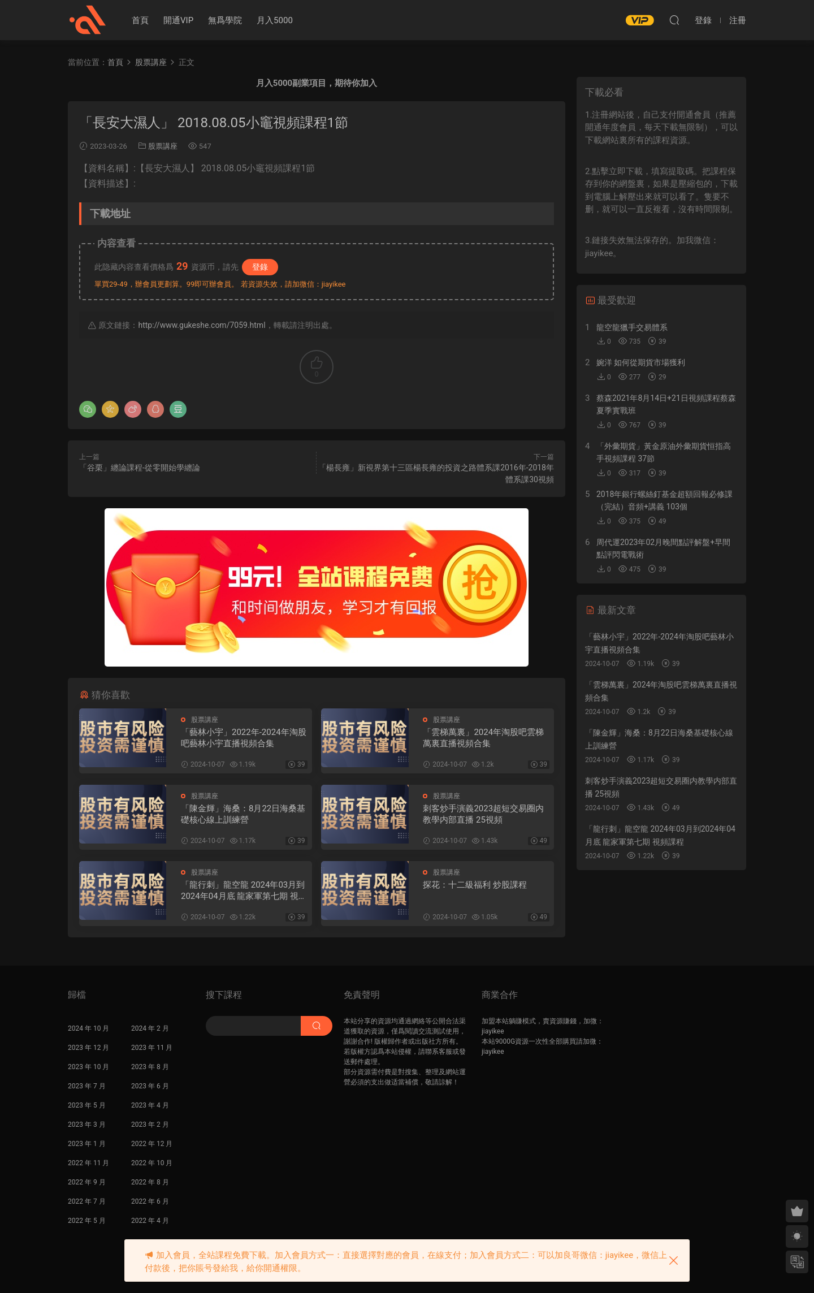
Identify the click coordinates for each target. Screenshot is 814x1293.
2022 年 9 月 (87, 1182)
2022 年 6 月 (150, 1201)
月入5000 (275, 20)
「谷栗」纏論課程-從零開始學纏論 (139, 467)
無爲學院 (225, 20)
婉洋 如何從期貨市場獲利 (640, 362)
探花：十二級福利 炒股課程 (475, 885)
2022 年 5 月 (87, 1221)
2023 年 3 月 (87, 1124)
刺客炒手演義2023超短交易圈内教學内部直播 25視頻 (483, 814)
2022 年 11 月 (88, 1163)
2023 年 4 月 (150, 1105)
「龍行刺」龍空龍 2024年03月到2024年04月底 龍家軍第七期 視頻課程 (244, 891)
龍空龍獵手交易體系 (632, 327)
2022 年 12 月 (151, 1144)
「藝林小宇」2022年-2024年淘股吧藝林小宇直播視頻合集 (243, 738)
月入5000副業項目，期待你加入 (316, 83)
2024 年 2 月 (150, 1028)
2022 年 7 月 (87, 1201)
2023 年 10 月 (88, 1067)
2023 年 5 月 (87, 1105)
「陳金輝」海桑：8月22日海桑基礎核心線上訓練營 (243, 814)
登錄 (260, 266)
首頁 (140, 20)
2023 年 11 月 (151, 1048)
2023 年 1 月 (87, 1144)
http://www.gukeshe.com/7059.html (201, 325)
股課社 (87, 20)
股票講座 (162, 146)
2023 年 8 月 (150, 1067)
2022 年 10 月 (151, 1163)
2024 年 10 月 (88, 1028)
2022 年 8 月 (150, 1182)
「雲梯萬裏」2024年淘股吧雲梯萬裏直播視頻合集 (483, 738)
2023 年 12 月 (88, 1048)
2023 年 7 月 (87, 1086)
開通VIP (178, 20)
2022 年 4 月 (150, 1221)
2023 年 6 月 (150, 1086)
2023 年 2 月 (150, 1124)
